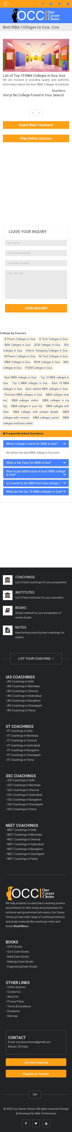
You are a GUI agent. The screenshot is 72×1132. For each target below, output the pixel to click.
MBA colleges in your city (26, 406)
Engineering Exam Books (22, 966)
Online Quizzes (16, 987)
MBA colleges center (46, 417)
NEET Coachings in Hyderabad (25, 844)
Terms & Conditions (19, 1006)
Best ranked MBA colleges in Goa (46, 388)
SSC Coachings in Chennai (23, 790)
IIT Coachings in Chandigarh (24, 755)
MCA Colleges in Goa (47, 362)
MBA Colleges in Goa (17, 362)
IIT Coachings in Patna (20, 759)
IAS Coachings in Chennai (22, 691)
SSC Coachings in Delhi (21, 780)
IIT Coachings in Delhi (20, 730)
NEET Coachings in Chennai (23, 839)
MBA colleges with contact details (35, 411)
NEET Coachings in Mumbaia (24, 834)
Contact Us (14, 991)
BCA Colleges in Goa (47, 344)
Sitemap (12, 1015)
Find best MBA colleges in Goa (23, 394)
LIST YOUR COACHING (36, 658)
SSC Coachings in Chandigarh (25, 804)
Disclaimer (13, 1011)
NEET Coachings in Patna (22, 858)
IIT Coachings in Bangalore (23, 750)
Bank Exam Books (18, 956)
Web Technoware (45, 1113)
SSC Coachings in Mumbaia (24, 785)
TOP (35, 1094)
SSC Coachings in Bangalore (24, 799)
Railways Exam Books (20, 961)
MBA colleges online (25, 400)
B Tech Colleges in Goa (53, 339)
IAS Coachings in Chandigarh (24, 705)
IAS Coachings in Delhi (20, 681)
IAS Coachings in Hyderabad (24, 695)
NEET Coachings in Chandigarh (25, 854)
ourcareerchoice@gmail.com (33, 1042)
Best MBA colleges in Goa (20, 377)
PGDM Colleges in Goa (38, 367)
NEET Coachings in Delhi (21, 829)
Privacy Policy (15, 1001)
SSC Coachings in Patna (21, 809)
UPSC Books (14, 946)
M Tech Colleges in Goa (53, 356)
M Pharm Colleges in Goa (20, 356)
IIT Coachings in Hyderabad (23, 745)
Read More (58, 90)
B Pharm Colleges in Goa (20, 339)
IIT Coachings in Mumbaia (22, 735)
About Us (12, 996)
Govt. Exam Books (18, 951)
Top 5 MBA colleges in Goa (29, 383)
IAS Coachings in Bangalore (24, 700)
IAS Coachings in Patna (21, 710)
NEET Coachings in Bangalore (25, 849)
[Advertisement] (36, 184)
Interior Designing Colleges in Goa (46, 350)
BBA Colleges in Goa (17, 344)
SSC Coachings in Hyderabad (24, 794)
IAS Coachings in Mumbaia (23, 686)
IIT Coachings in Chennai (22, 740)
